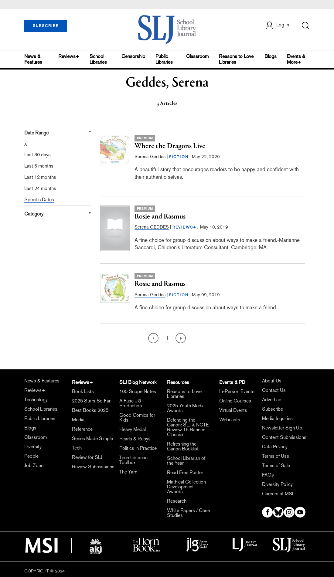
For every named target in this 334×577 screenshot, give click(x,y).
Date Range (36, 133)
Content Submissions (284, 437)
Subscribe (272, 409)
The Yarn (128, 472)
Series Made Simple (92, 438)
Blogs (270, 56)
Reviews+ (68, 56)
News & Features (33, 59)
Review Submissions (93, 467)
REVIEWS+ (184, 227)
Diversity (33, 447)
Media (78, 420)
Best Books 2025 (90, 410)
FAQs (268, 475)
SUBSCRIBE (46, 26)
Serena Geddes (150, 156)
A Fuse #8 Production (130, 403)
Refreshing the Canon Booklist (183, 446)
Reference (82, 429)
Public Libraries (164, 59)
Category (33, 214)
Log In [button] (277, 25)
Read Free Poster (185, 472)
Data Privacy (275, 447)
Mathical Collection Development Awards (186, 486)
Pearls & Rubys (135, 439)
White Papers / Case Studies (188, 512)
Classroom (197, 56)
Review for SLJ (87, 457)
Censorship (133, 56)
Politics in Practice (138, 448)
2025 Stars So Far (91, 401)
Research (176, 501)
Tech (77, 448)
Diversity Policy (277, 484)
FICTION (179, 157)
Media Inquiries (277, 418)
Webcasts (229, 420)
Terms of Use (275, 456)
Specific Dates (39, 199)
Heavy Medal (132, 429)
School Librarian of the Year (186, 460)
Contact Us (274, 390)
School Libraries (98, 59)
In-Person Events (236, 391)
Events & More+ (296, 59)
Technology (36, 399)
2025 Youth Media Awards (186, 408)
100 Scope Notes (137, 391)
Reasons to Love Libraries (236, 59)
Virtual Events (233, 410)
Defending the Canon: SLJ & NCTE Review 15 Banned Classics (188, 427)
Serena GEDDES (152, 226)
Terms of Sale (276, 465)
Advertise (271, 399)
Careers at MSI (277, 494)
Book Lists (83, 391)
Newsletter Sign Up (282, 428)
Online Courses (235, 401)
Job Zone (33, 465)
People (31, 456)
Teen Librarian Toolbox (133, 460)
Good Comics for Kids (137, 417)
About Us (271, 381)
